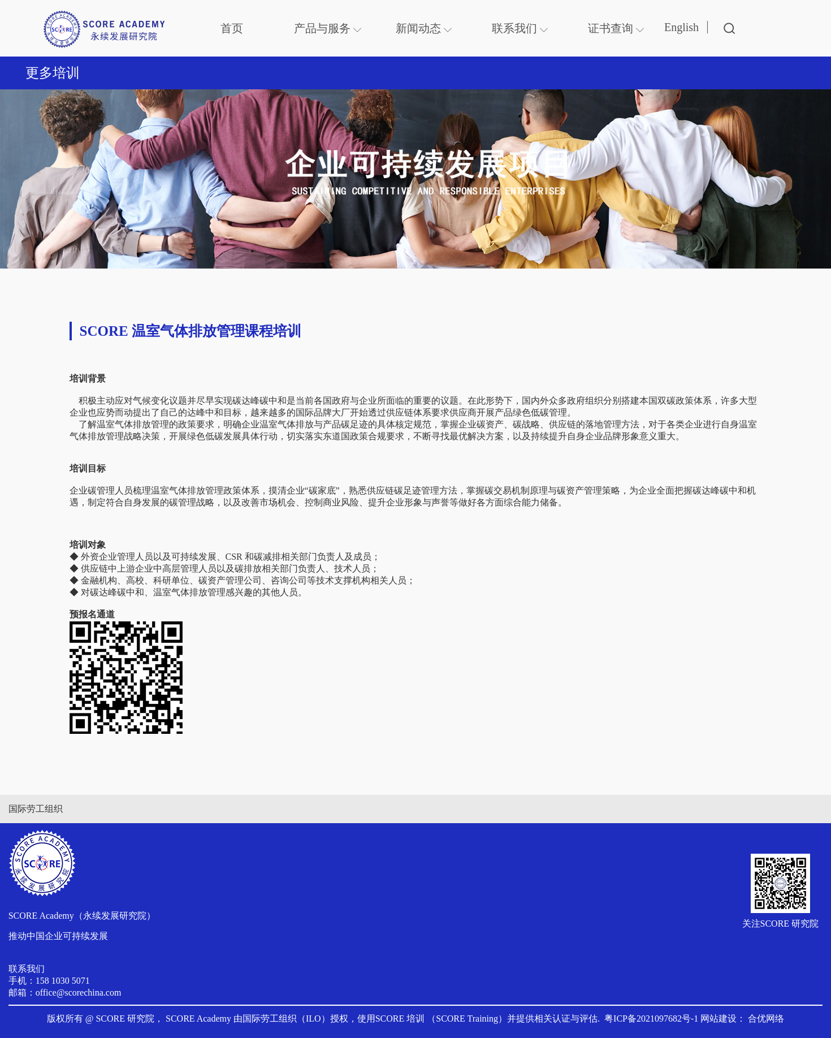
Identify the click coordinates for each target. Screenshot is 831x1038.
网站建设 (718, 1018)
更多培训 (52, 73)
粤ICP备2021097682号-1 (651, 1018)
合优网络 (766, 1018)
